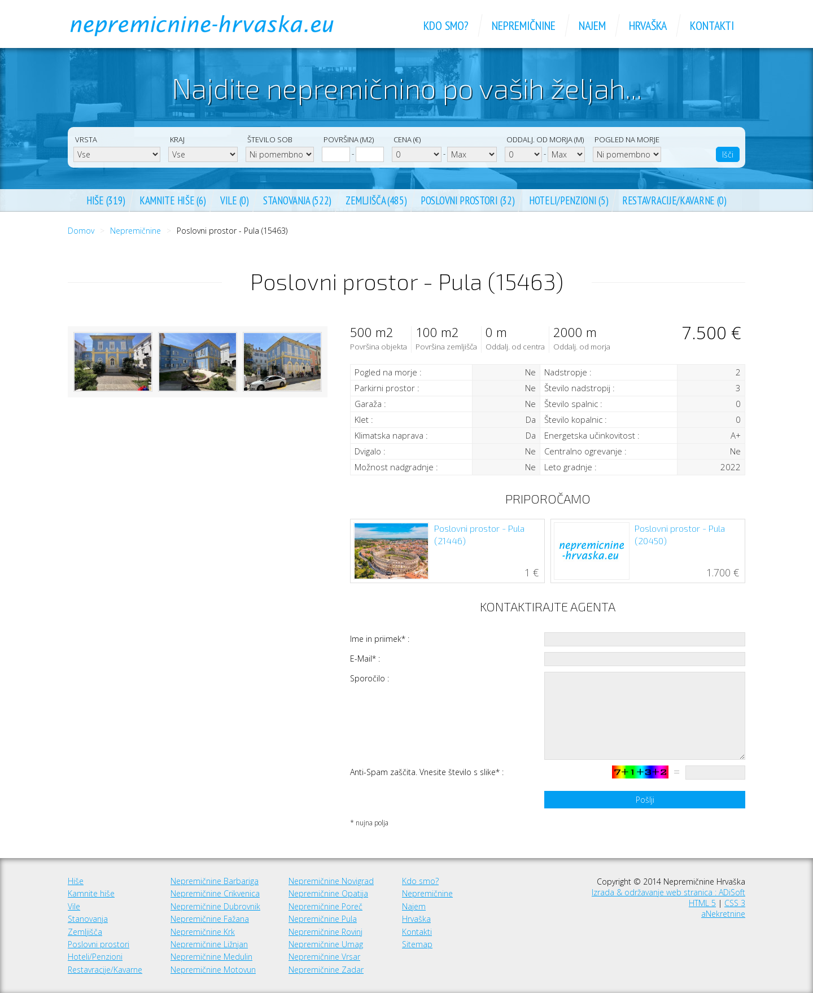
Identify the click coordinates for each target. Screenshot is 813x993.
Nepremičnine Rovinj (325, 931)
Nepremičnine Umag (326, 944)
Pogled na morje (627, 139)
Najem (414, 906)
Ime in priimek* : (379, 638)
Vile (74, 906)
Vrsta (86, 139)
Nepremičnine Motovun (213, 969)
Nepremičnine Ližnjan (209, 944)
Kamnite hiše (91, 893)
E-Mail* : (365, 658)
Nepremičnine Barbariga (215, 881)
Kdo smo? (420, 881)
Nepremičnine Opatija (328, 893)
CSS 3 (734, 903)
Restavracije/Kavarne (105, 969)
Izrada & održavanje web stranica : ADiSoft (668, 892)
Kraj (177, 139)
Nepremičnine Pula (323, 918)
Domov (81, 230)
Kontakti (417, 931)
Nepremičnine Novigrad (331, 881)
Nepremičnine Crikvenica (215, 893)
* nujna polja (369, 823)
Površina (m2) (349, 139)
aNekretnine (723, 913)
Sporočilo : (369, 678)
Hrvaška (416, 918)
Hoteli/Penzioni (95, 956)
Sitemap (417, 944)
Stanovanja (88, 918)
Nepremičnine (135, 230)
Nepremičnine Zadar (326, 969)
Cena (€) (407, 139)
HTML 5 (702, 903)
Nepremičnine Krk (203, 931)
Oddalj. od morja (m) (545, 139)
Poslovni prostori (98, 944)
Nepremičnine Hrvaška (214, 25)
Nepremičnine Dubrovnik (215, 906)
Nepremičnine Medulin (211, 956)
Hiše (76, 881)
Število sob (269, 139)
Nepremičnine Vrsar (324, 956)
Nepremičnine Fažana (210, 918)
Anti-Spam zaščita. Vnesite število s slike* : (427, 772)
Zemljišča (85, 931)
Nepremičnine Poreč (325, 906)
